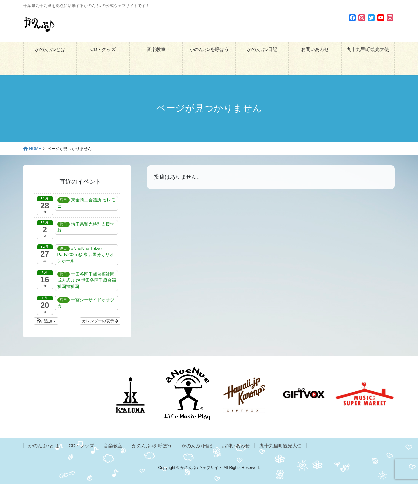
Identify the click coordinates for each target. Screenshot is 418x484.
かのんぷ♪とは (43, 445)
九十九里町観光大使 (280, 445)
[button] (46, 321)
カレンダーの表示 (100, 321)
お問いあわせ (236, 445)
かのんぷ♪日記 (197, 445)
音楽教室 (113, 445)
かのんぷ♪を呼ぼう (152, 445)
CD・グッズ (81, 445)
